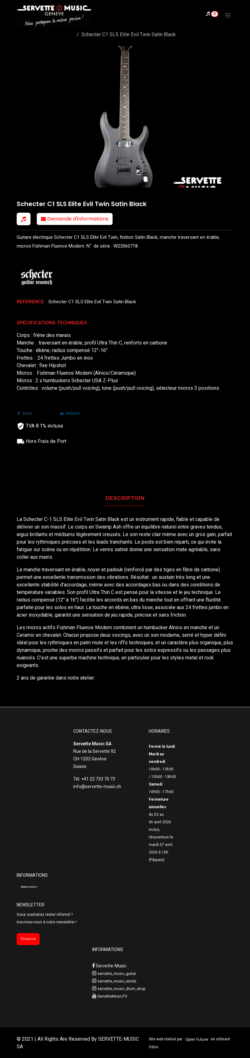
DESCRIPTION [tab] (125, 498)
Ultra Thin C (102, 592)
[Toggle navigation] (228, 15)
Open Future (196, 1039)
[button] (24, 219)
